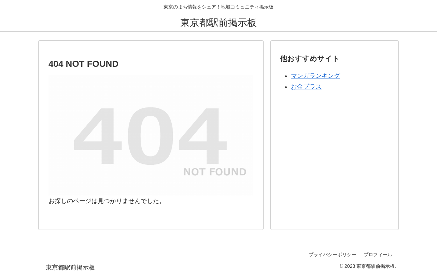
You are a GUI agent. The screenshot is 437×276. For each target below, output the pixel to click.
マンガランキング (315, 75)
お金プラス (306, 86)
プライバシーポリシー (332, 254)
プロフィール (378, 254)
